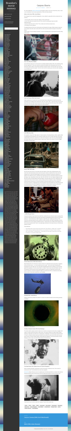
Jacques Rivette (7, 149)
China (12, 200)
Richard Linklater (7, 116)
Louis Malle (6, 122)
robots (8, 206)
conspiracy (15, 229)
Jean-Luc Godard (7, 83)
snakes (16, 240)
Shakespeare (14, 225)
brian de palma (12, 239)
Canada (10, 206)
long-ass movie (9, 212)
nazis (16, 203)
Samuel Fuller (7, 80)
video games (6, 234)
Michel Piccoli (10, 234)
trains (5, 203)
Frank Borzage (7, 43)
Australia (12, 212)
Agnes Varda (7, 177)
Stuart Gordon (7, 84)
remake (15, 201)
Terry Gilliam (7, 82)
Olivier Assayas (7, 39)
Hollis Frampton (7, 78)
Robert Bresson (7, 45)
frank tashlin (6, 242)
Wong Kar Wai (7, 185)
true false (10, 196)
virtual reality (9, 240)
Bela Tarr (6, 167)
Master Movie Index (8, 16)
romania (13, 234)
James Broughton (33, 406)
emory (12, 208)
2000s (5, 192)
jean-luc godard (7, 217)
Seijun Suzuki (7, 166)
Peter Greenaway (7, 85)
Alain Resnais (7, 147)
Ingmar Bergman (7, 40)
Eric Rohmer (7, 150)
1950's (30, 405)
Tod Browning (7, 46)
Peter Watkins (7, 179)
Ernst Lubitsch (7, 117)
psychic (14, 223)
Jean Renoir (7, 146)
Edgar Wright (7, 186)
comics (16, 202)
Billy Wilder (6, 184)
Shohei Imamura (7, 95)
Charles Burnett (7, 49)
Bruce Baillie (48, 405)
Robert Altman (7, 35)
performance (6, 239)
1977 (12, 211)
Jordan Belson (47, 406)
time (12, 223)
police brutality (6, 208)
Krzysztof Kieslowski (8, 106)
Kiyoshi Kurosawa (7, 111)
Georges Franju (7, 79)
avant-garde (14, 197)
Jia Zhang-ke (7, 100)
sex (9, 203)
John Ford (6, 77)
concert (12, 225)
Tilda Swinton (10, 218)
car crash (9, 236)
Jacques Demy (7, 68)
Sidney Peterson (28, 408)
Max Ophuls (7, 133)
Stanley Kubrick (7, 108)
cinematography (11, 224)
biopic (9, 239)
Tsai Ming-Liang (7, 172)
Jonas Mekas (40, 406)
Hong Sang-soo (12, 236)
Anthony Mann (7, 123)
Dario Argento (7, 38)
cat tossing (10, 228)
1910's (9, 223)
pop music (6, 206)
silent (12, 197)
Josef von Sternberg (8, 178)
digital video (8, 211)
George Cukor (7, 62)
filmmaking (7, 195)
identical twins (6, 241)
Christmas (15, 217)
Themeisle (51, 428)
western (9, 200)
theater (15, 207)
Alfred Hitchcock (7, 90)
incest (12, 230)
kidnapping (11, 202)
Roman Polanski (7, 139)
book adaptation (15, 211)
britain (8, 196)
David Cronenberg (8, 61)
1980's (15, 192)
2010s (15, 191)
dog (15, 213)
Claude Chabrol (7, 52)
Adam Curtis (7, 63)
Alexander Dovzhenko (8, 71)
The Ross (6, 240)
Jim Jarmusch (7, 96)
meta (9, 217)
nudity (16, 228)
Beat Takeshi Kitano (8, 107)
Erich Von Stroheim (8, 163)
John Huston (7, 94)
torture (11, 223)
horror (7, 192)
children (10, 201)
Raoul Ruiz (6, 152)
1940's (12, 195)
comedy (14, 203)
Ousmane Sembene (8, 156)
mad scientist (9, 214)
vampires (13, 201)
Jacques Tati (7, 169)
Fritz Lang (6, 112)
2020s (17, 191)
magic (9, 208)
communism (11, 242)
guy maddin (9, 229)
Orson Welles (15, 239)
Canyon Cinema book (36, 10)
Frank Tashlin (7, 168)
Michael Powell (7, 141)
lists (16, 196)
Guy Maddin (7, 119)
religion (9, 202)
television (6, 196)
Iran (10, 211)
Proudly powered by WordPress (38, 428)
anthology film (12, 207)
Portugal (6, 211)
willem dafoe (12, 219)
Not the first (26, 371)
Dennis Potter (7, 140)
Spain (6, 207)
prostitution (6, 229)
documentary (12, 192)
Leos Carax (6, 50)
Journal (7, 224)
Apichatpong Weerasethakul (9, 180)
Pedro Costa (7, 60)
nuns (9, 241)
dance (14, 202)
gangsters (12, 206)
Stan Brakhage (7, 44)
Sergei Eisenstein (7, 72)
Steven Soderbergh (8, 161)
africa (5, 197)
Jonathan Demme (8, 67)
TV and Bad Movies (8, 18)
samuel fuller (10, 213)
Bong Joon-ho (7, 41)
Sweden (10, 219)
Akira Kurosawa (7, 110)
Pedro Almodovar (8, 34)
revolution (16, 212)
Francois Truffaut (7, 174)
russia (8, 201)
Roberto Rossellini (8, 151)
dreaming (6, 214)
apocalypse (6, 201)
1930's (14, 195)
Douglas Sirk (7, 157)
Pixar (5, 138)
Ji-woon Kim (7, 99)
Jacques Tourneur (8, 173)
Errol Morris (6, 129)
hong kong (7, 203)
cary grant (12, 229)
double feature (16, 206)
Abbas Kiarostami (8, 105)
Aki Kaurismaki (7, 102)
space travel (11, 203)
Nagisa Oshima (7, 134)
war (5, 207)
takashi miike (14, 224)
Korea (11, 208)
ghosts (8, 197)
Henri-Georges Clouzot (8, 55)
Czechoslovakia (15, 230)
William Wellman (7, 183)
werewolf (13, 235)
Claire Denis (7, 69)
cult (14, 213)
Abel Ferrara (7, 74)
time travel (8, 207)
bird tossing (14, 242)
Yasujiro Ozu (7, 135)
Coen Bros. (6, 57)
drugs (10, 200)
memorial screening (13, 214)
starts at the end (9, 225)
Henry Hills (27, 406)
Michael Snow (7, 160)
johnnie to (7, 219)
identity (13, 196)
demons (17, 208)
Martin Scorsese (7, 155)
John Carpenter (7, 51)
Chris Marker (7, 124)
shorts (9, 192)
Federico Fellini (7, 73)
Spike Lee (6, 113)
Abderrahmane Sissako (9, 158)
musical (16, 195)
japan (5, 195)
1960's (33, 405)
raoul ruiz (6, 212)
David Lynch (7, 118)
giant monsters (6, 228)
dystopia (13, 213)
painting (6, 202)
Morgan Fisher (54, 406)
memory (17, 207)
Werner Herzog (7, 89)
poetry (14, 212)
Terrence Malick (7, 121)
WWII (7, 202)
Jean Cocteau (7, 56)
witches (15, 208)
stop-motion (6, 200)
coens (9, 242)
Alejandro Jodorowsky (8, 101)
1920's (10, 197)
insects (10, 230)
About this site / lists (8, 14)
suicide (17, 197)
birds (14, 196)
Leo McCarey (7, 127)
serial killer (13, 218)
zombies (14, 200)
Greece (11, 241)
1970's (17, 192)
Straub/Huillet (7, 162)
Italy (6, 197)
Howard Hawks (7, 88)
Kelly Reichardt (7, 145)
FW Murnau (6, 130)
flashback (7, 230)
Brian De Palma (7, 66)
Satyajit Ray (7, 144)
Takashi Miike (7, 128)
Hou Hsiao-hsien (7, 91)
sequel (10, 195)
